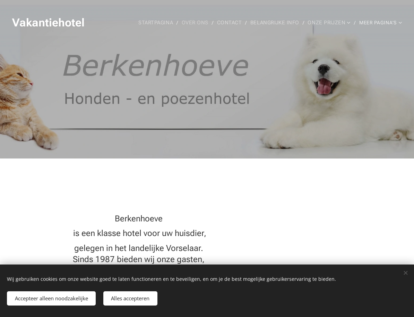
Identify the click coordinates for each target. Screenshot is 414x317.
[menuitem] (174, 22)
